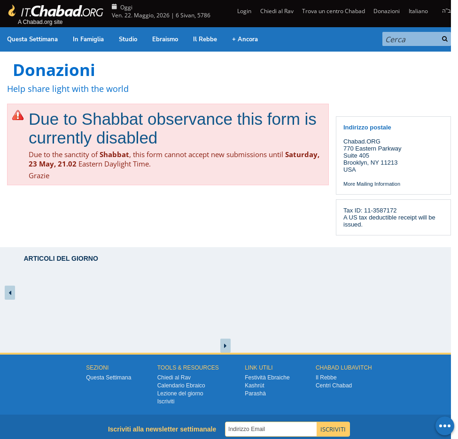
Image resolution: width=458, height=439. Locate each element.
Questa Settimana (32, 39)
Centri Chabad (334, 385)
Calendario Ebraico (181, 385)
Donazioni (386, 11)
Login (243, 11)
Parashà (255, 393)
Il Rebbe (205, 39)
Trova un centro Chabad (333, 11)
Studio (128, 39)
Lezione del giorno (180, 393)
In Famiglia (88, 39)
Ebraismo (165, 39)
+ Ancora (245, 39)
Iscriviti (166, 401)
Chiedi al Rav (277, 11)
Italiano (418, 11)
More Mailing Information (371, 184)
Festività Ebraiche (267, 377)
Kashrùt (254, 385)
